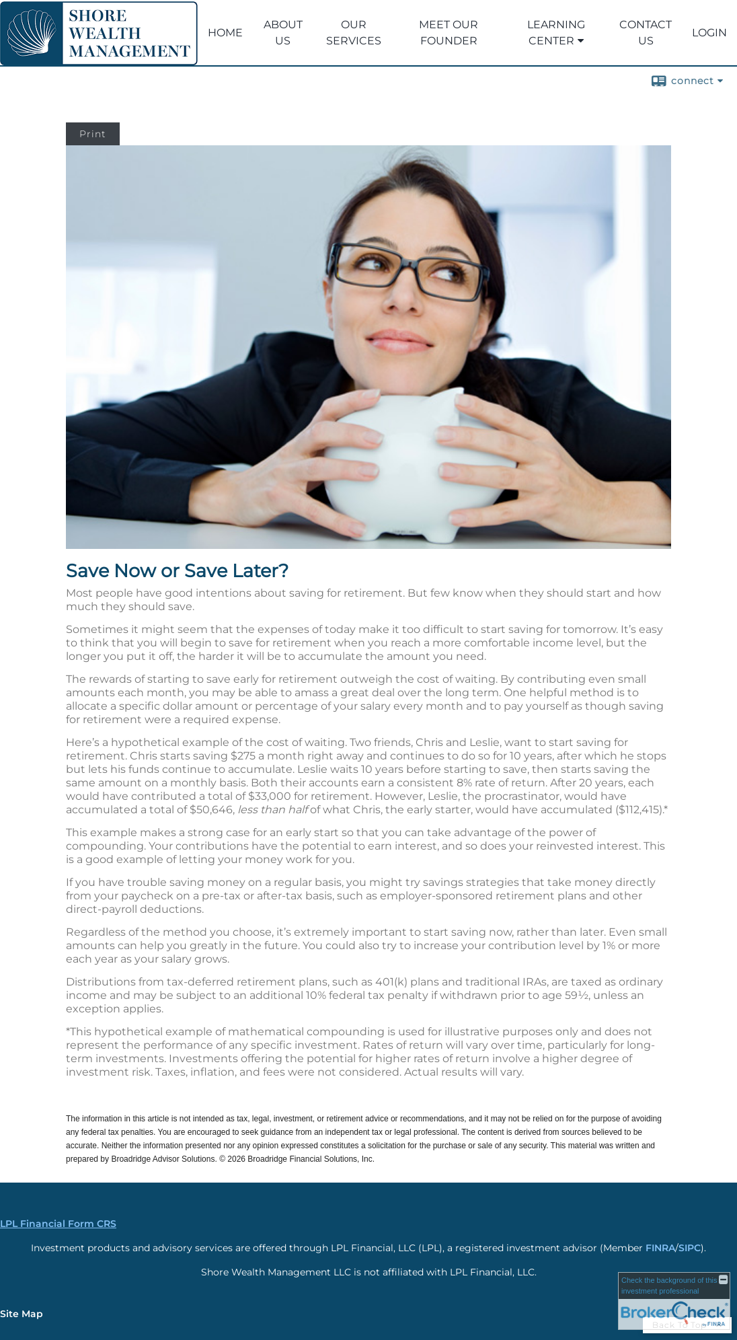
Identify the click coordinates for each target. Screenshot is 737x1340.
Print (92, 134)
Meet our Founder (448, 32)
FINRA (660, 1248)
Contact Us (645, 32)
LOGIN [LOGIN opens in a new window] (709, 32)
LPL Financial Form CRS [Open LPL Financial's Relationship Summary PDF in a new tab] (58, 1224)
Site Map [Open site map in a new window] (21, 1314)
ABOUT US (283, 32)
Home (225, 32)
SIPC (689, 1248)
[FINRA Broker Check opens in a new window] (674, 1301)
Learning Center (556, 32)
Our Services (353, 32)
